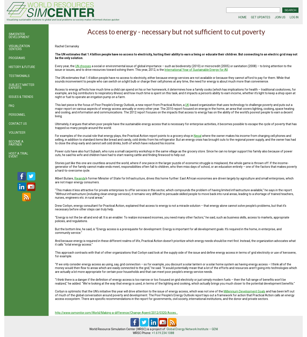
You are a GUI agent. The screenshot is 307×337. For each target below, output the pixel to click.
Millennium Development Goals (244, 291)
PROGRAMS (17, 58)
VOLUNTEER (17, 132)
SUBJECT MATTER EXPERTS (21, 86)
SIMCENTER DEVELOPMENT (19, 35)
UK (187, 105)
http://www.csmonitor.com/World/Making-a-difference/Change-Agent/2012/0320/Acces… (116, 312)
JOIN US (280, 17)
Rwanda (79, 178)
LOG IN (294, 17)
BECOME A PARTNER (16, 143)
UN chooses (83, 66)
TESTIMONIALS (19, 76)
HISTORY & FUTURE (22, 67)
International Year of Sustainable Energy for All (196, 69)
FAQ (11, 105)
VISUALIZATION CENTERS (19, 47)
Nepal (197, 135)
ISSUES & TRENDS (21, 96)
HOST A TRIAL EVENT (18, 155)
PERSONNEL (17, 114)
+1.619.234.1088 (163, 333)
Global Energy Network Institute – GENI (192, 329)
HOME (242, 17)
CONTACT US (18, 123)
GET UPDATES (260, 17)
